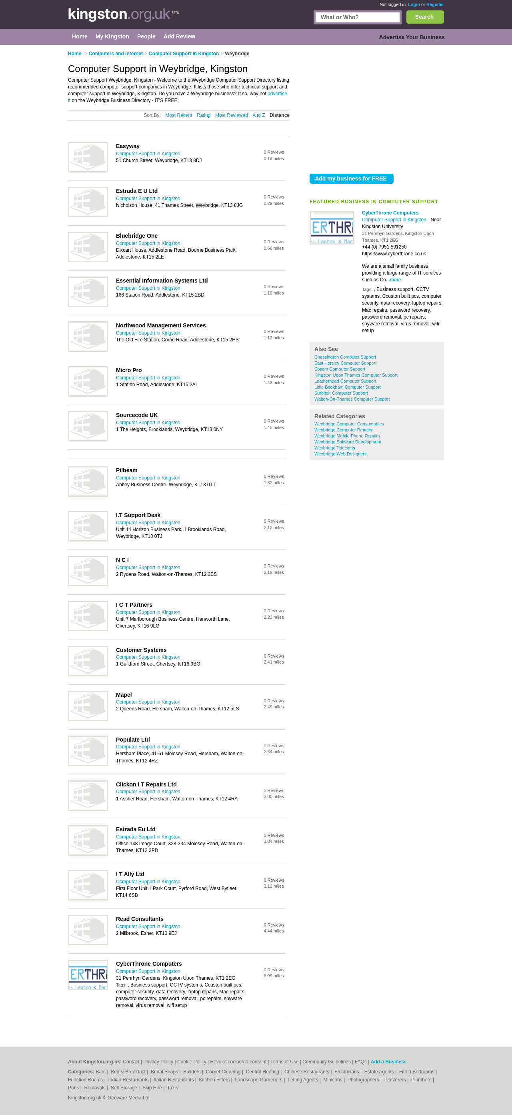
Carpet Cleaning (224, 1072)
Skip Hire (152, 1088)
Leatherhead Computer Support (345, 381)
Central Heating (263, 1072)
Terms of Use (284, 1062)
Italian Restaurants (174, 1080)
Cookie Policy (191, 1062)
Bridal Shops (165, 1072)
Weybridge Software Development (347, 441)
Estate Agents (379, 1072)
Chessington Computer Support (345, 357)
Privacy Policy (158, 1062)
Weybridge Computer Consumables (349, 423)
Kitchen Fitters (215, 1080)
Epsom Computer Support (339, 369)
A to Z (258, 115)
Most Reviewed (231, 115)
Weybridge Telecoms (334, 447)
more (395, 280)
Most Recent (178, 115)
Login (414, 4)
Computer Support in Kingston (395, 220)
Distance (280, 115)
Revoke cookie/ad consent (238, 1062)
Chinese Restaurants (307, 1072)
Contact (131, 1062)
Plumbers (422, 1080)
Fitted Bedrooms (417, 1072)
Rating (204, 115)
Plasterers (395, 1080)
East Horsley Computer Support (345, 363)
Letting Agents (303, 1080)
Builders (192, 1072)
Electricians (347, 1072)
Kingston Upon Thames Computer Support (356, 375)
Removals (95, 1088)
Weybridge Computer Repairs (343, 429)
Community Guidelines (326, 1062)
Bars (101, 1072)
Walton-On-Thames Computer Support (352, 399)
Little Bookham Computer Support (347, 387)
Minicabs (333, 1080)
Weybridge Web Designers (340, 453)
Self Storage (124, 1088)
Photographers (364, 1080)
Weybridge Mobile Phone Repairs (347, 435)
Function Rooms (86, 1080)
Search (424, 17)
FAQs (361, 1062)
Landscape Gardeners (259, 1080)
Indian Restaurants (129, 1080)
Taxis (172, 1088)
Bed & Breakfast (129, 1072)
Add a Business (389, 1062)
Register (435, 4)
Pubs (74, 1088)
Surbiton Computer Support (341, 393)
